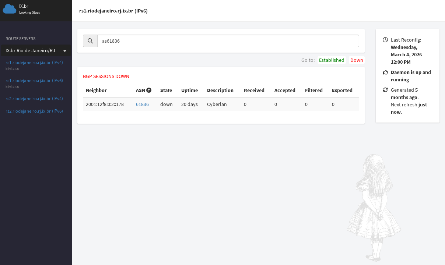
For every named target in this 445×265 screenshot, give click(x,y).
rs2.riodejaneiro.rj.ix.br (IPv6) (34, 111)
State (166, 90)
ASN (143, 90)
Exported (342, 90)
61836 (142, 104)
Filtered (314, 90)
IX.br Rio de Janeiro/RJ (36, 50)
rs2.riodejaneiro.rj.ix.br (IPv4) (34, 98)
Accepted (284, 90)
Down (356, 60)
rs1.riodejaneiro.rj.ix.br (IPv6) (34, 80)
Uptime (189, 90)
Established (331, 60)
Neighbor (96, 90)
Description (220, 90)
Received (254, 90)
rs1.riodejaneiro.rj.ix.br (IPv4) (34, 62)
